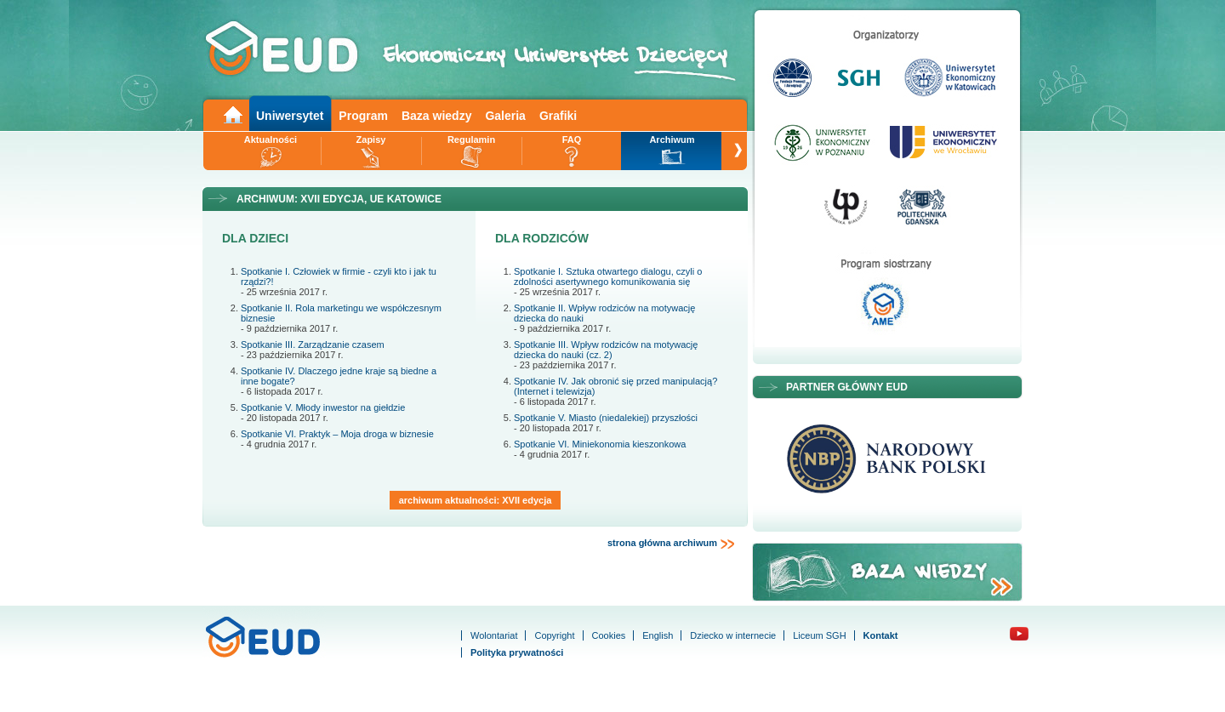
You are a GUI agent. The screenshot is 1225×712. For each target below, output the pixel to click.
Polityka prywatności (516, 652)
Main (232, 113)
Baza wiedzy (436, 115)
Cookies (609, 635)
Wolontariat (493, 635)
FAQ (572, 139)
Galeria (505, 115)
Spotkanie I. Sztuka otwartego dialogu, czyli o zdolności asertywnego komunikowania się (608, 276)
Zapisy (371, 139)
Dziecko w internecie (733, 635)
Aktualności (270, 139)
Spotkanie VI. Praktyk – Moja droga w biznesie (337, 434)
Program (363, 115)
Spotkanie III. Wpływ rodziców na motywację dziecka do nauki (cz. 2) (606, 349)
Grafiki (558, 115)
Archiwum (671, 139)
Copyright (554, 635)
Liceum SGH (819, 635)
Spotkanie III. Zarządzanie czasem (313, 344)
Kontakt (880, 635)
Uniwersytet (289, 115)
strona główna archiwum (671, 544)
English (657, 635)
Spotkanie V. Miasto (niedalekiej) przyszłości (606, 418)
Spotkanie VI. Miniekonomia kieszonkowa (600, 444)
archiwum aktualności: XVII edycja (475, 500)
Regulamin (471, 139)
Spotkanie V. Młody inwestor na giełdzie (323, 407)
